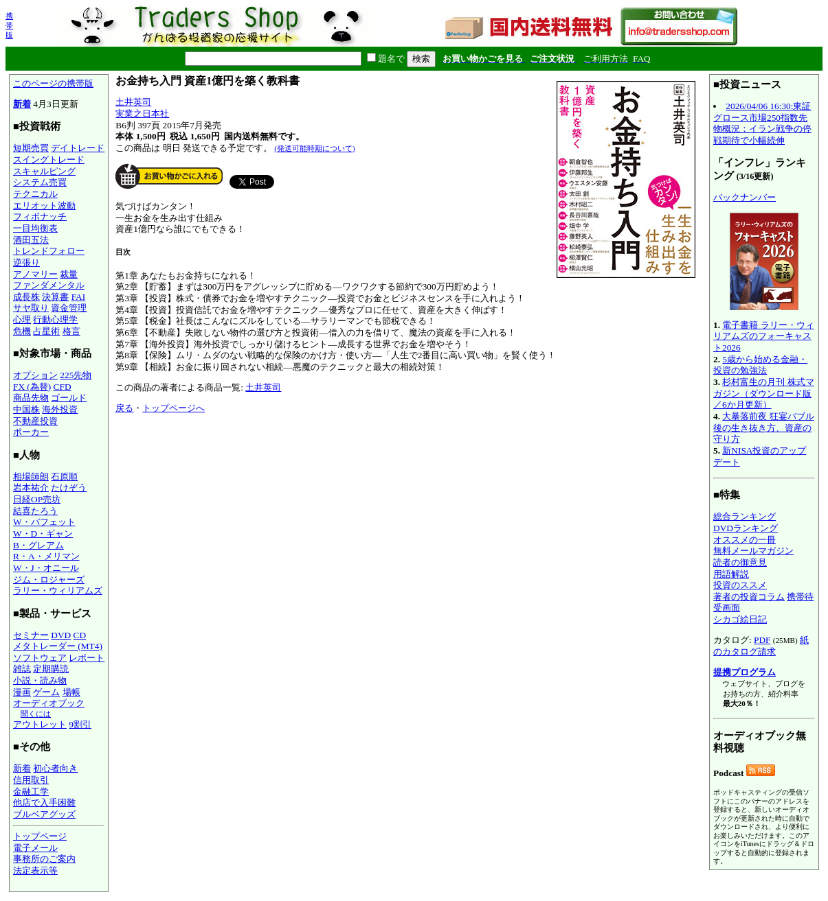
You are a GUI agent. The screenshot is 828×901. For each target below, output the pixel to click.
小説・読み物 (40, 680)
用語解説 (731, 574)
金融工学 (31, 791)
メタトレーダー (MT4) (57, 646)
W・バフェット (44, 522)
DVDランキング (745, 528)
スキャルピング (44, 171)
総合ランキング (744, 516)
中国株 (26, 409)
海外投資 (60, 409)
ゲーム (46, 692)
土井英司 (133, 102)
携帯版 (9, 25)
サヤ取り (31, 308)
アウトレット (40, 724)
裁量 (69, 274)
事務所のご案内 (44, 859)
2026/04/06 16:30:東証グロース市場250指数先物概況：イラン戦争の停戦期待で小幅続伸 (762, 123)
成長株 (26, 297)
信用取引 (31, 780)
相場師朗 (31, 476)
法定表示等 (35, 870)
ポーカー (31, 432)
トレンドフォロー (49, 251)
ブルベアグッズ (44, 814)
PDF (762, 640)
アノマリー (35, 274)
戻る (124, 408)
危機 (22, 331)
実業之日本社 (142, 113)
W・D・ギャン (43, 533)
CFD (62, 387)
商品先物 (31, 398)
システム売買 (40, 182)
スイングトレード (49, 159)
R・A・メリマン (46, 556)
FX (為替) (32, 387)
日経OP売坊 (36, 499)
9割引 (80, 724)
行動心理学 (55, 319)
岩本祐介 (31, 487)
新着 (22, 104)
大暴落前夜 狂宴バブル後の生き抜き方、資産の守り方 (763, 427)
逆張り (26, 262)
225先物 (75, 375)
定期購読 (51, 669)
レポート (86, 658)
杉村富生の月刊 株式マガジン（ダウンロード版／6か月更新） (763, 393)
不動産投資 (35, 421)
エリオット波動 (44, 205)
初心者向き (55, 768)
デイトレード (77, 148)
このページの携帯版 (53, 83)
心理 (22, 319)
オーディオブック (49, 703)
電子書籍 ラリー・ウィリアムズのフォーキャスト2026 (763, 336)
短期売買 (31, 148)
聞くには (36, 714)
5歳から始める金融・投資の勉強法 (760, 365)
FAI (78, 297)
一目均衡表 (35, 228)
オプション (35, 375)
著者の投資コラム (749, 597)
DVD (61, 635)
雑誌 (22, 669)
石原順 (64, 476)
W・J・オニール (46, 568)
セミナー (31, 635)
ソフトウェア (40, 658)
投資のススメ (740, 585)
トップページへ (173, 408)
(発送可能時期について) (314, 148)
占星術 (46, 331)
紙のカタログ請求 (761, 646)
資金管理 (69, 308)
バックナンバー (744, 197)
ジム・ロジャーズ (49, 579)
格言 (71, 331)
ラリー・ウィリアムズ (57, 590)
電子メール (35, 848)
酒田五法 (31, 240)
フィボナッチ (40, 216)
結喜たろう (35, 511)
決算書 (55, 297)
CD (80, 635)
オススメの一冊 (744, 540)
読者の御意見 (740, 562)
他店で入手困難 (44, 802)
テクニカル (35, 194)
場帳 (71, 692)
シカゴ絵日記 (740, 619)
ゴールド (69, 398)
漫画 (22, 692)
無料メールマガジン (753, 551)
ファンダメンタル (49, 285)
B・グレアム (38, 545)
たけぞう (69, 487)
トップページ (40, 836)
